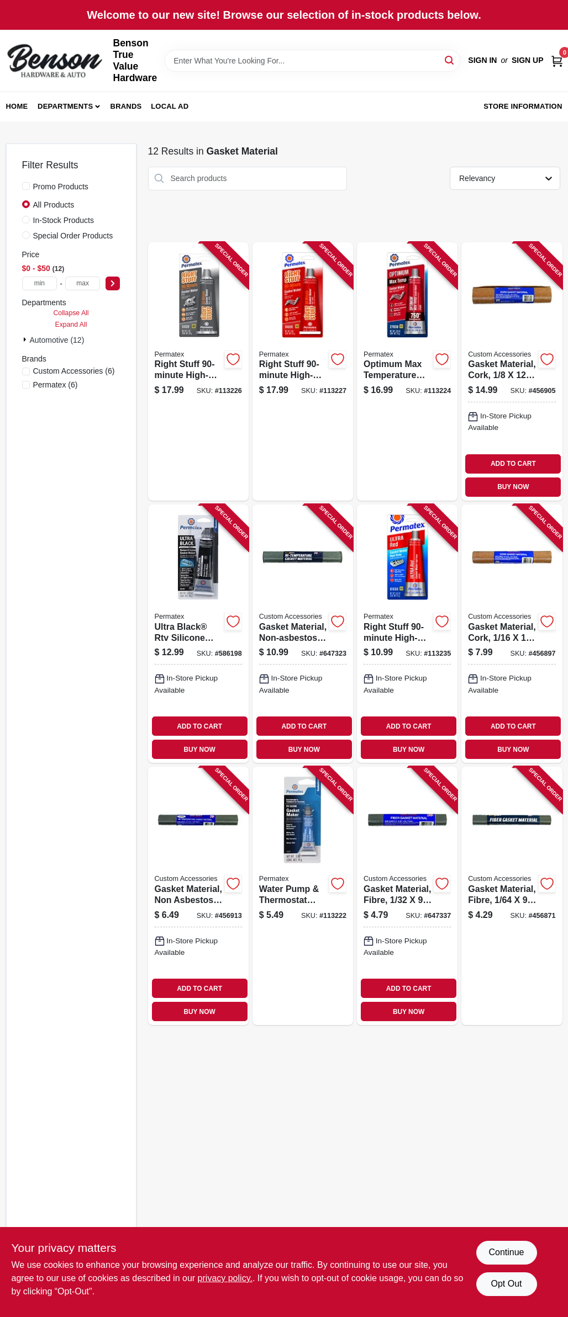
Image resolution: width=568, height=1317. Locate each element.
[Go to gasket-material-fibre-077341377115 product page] (511, 896)
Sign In (482, 60)
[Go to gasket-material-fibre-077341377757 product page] (407, 896)
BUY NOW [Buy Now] (513, 487)
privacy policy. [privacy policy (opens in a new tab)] (225, 1278)
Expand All (71, 324)
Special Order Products (73, 235)
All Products (54, 205)
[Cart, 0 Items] (556, 60)
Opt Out (506, 1283)
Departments (65, 106)
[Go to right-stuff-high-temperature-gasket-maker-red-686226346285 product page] (303, 371)
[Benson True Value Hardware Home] (56, 61)
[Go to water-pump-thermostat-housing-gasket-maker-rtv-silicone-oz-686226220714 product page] (303, 896)
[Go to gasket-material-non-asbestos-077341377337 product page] (303, 634)
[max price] (83, 283)
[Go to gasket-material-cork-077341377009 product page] (511, 371)
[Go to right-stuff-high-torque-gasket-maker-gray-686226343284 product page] (198, 371)
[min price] (39, 283)
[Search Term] (312, 61)
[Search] (450, 60)
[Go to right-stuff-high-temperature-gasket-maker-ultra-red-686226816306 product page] (407, 634)
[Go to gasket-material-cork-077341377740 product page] (511, 634)
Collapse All (70, 313)
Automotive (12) (57, 340)
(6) (74, 371)
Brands (126, 106)
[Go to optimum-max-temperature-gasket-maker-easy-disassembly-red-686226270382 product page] (407, 371)
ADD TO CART (513, 464)
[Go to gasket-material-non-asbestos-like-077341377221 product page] (198, 896)
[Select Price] (113, 283)
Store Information (522, 106)
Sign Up (528, 60)
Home (17, 106)
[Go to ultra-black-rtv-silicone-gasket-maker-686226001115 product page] (198, 634)
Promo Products (60, 186)
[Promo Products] (26, 186)
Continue (506, 1252)
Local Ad (169, 106)
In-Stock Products (63, 220)
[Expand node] (26, 339)
